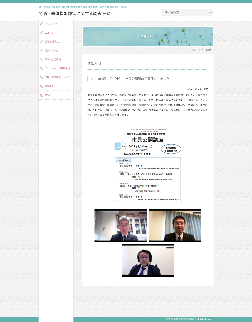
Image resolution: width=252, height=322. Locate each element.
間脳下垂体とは (53, 41)
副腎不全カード (53, 86)
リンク (48, 95)
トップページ (51, 23)
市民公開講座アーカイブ (57, 77)
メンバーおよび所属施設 (57, 68)
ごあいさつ (50, 32)
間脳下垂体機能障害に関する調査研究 (74, 13)
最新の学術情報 (53, 59)
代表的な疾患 (51, 50)
